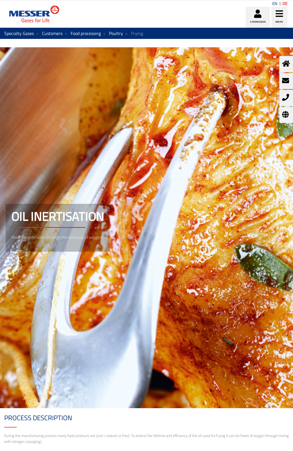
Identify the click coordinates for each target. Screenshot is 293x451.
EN (274, 3)
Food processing (86, 33)
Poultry (116, 33)
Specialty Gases (19, 33)
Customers (52, 33)
